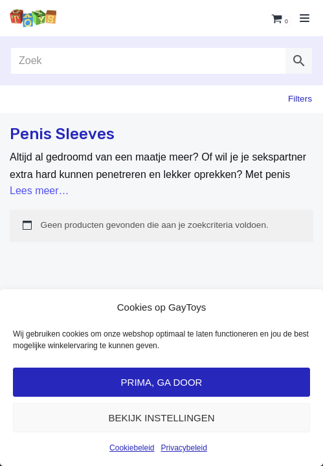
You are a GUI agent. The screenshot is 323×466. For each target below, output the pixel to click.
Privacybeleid (184, 447)
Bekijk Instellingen (161, 417)
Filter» (300, 99)
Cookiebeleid (131, 447)
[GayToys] (33, 18)
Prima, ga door (162, 382)
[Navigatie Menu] (304, 18)
